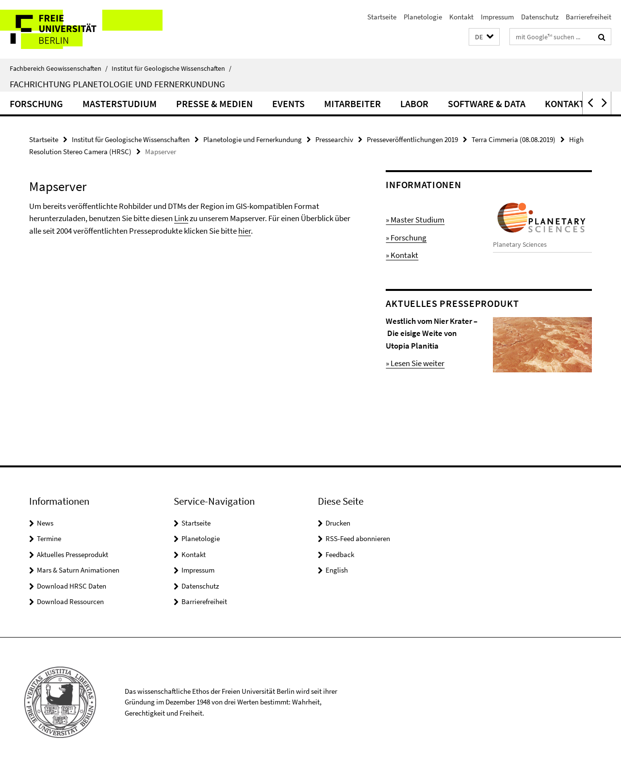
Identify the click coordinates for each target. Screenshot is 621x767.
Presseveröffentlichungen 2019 (412, 139)
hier (244, 230)
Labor (414, 103)
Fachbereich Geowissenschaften (59, 68)
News (45, 522)
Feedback (340, 554)
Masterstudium (119, 103)
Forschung (36, 103)
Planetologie (423, 16)
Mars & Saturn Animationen (78, 570)
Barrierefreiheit (588, 16)
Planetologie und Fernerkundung (252, 139)
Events (288, 103)
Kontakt (461, 16)
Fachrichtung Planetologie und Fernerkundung (117, 84)
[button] (484, 37)
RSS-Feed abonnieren (358, 538)
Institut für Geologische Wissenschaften (171, 68)
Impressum (497, 16)
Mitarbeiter (352, 103)
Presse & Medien (214, 103)
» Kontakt (402, 255)
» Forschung (406, 237)
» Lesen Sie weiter (415, 363)
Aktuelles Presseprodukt (72, 554)
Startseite (381, 16)
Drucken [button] (338, 522)
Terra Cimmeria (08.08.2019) (514, 139)
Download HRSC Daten (71, 586)
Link (181, 218)
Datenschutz (539, 16)
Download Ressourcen (70, 601)
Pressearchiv (334, 139)
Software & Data (486, 103)
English (337, 570)
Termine (49, 538)
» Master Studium (415, 219)
